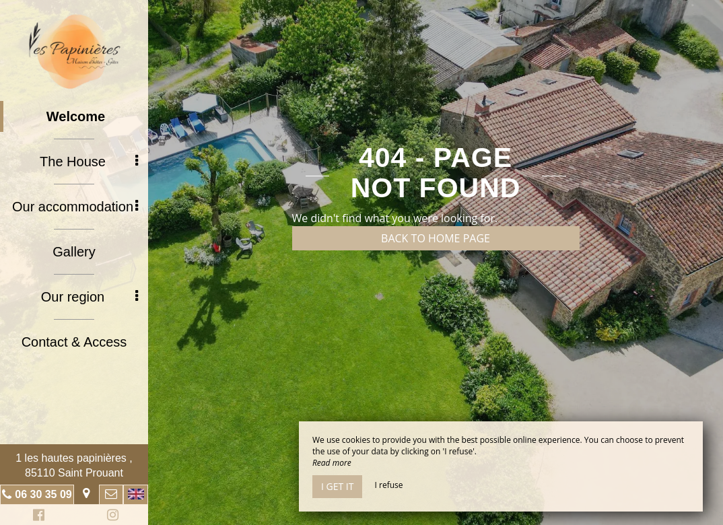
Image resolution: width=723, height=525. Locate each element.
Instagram (110, 516)
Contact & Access (74, 342)
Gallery (74, 251)
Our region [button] (89, 296)
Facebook (36, 516)
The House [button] (89, 161)
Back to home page (435, 238)
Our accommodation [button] (75, 206)
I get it (337, 486)
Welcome (75, 116)
